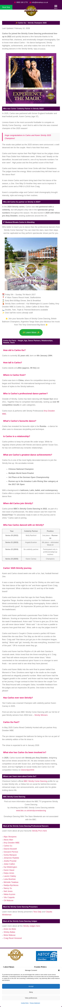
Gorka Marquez (10, 855)
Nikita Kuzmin (9, 894)
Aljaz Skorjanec (10, 837)
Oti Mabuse (8, 900)
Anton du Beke (10, 929)
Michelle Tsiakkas (11, 882)
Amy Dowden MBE (11, 843)
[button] (59, 970)
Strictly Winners (41, 715)
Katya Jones (9, 873)
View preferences (31, 998)
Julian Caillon (9, 864)
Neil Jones (8, 891)
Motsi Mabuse (9, 935)
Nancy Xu (8, 888)
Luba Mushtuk (10, 879)
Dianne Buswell (10, 849)
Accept (31, 986)
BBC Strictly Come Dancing (35, 781)
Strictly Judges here (31, 926)
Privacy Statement (35, 1003)
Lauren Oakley (10, 876)
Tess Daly (37, 912)
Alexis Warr (8, 840)
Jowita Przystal (10, 861)
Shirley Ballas (9, 932)
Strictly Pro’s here (39, 831)
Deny (31, 992)
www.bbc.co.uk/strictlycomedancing (31, 810)
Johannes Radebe (11, 858)
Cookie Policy (25, 1003)
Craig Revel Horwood (13, 938)
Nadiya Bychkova (11, 885)
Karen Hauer (9, 870)
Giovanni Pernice (11, 852)
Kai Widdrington (10, 867)
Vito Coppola (9, 897)
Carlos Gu (8, 846)
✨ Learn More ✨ (31, 332)
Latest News (8, 967)
